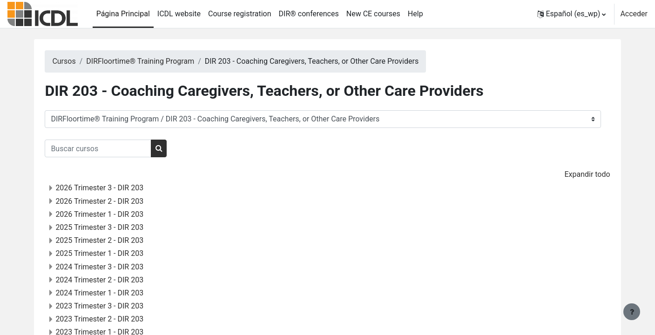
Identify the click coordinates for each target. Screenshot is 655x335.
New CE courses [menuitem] (373, 13)
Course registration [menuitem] (239, 13)
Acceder (634, 13)
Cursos (83, 61)
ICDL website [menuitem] (179, 13)
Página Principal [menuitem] (123, 13)
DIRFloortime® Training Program (159, 61)
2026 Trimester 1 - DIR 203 (118, 214)
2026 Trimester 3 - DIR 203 (118, 187)
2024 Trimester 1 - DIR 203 (118, 292)
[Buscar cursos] (117, 148)
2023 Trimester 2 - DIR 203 (118, 319)
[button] (572, 14)
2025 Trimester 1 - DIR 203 (118, 253)
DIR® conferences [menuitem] (309, 13)
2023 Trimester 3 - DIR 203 (118, 306)
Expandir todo (568, 174)
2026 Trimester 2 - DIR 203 (118, 201)
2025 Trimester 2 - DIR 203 (118, 240)
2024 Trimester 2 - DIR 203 (118, 279)
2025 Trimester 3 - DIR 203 (118, 227)
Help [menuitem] (415, 13)
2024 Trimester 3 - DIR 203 (118, 266)
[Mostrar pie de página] (631, 311)
